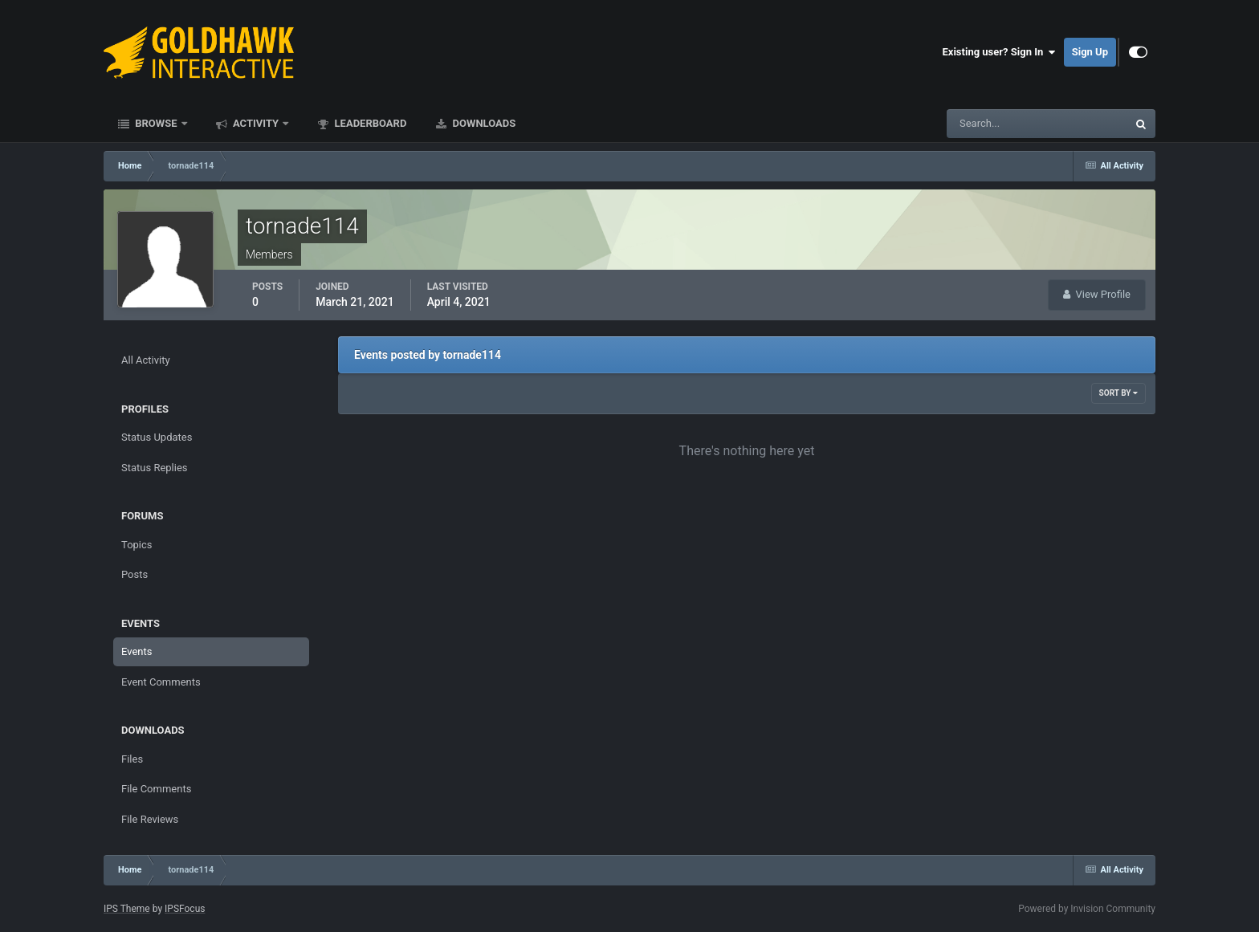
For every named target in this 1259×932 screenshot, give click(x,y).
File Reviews (149, 819)
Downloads (482, 123)
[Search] (988, 123)
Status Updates (156, 437)
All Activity (145, 360)
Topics (137, 545)
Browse (156, 123)
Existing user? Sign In (999, 52)
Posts (134, 574)
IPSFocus (185, 908)
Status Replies (154, 468)
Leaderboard (369, 123)
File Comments (156, 789)
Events (136, 651)
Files (132, 759)
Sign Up (1090, 52)
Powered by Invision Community (1086, 908)
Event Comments (161, 682)
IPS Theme (127, 908)
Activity (256, 123)
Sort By (1118, 393)
